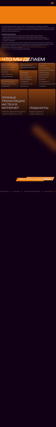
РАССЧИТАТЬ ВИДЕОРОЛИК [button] (35, 179)
